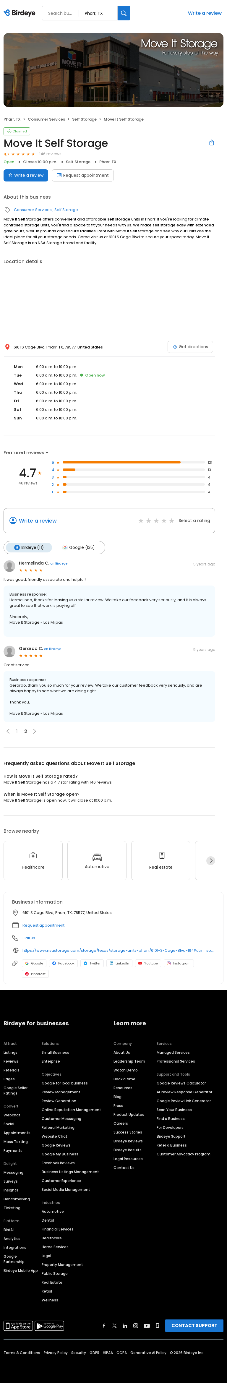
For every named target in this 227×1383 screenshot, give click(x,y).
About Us (122, 1051)
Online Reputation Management (71, 1108)
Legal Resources (128, 1157)
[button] (8, 730)
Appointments (17, 1131)
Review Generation (59, 1099)
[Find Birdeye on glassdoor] (157, 1325)
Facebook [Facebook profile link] (63, 962)
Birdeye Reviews (128, 1140)
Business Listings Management (70, 1170)
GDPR (94, 1351)
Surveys (11, 1180)
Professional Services (176, 1060)
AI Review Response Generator (184, 1091)
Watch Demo (126, 1069)
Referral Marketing (58, 1126)
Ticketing (12, 1206)
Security (78, 1351)
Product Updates (129, 1113)
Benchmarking (17, 1198)
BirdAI (9, 1228)
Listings (10, 1051)
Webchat (12, 1114)
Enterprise (51, 1060)
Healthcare (52, 1237)
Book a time (124, 1078)
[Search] (124, 13)
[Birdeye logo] (21, 13)
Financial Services (58, 1228)
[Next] (210, 859)
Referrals (12, 1069)
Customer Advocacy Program (183, 1153)
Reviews (11, 1060)
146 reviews (50, 154)
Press (118, 1104)
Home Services (55, 1246)
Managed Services (173, 1051)
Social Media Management (66, 1188)
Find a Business (171, 1117)
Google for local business (65, 1082)
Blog (117, 1095)
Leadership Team (129, 1060)
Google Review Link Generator (184, 1099)
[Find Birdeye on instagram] (135, 1325)
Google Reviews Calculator (181, 1082)
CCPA (121, 1351)
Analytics (12, 1237)
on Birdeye (58, 562)
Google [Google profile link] (34, 962)
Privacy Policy (56, 1351)
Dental (48, 1219)
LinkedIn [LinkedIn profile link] (119, 962)
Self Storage (84, 119)
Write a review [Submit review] (25, 175)
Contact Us (124, 1166)
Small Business (55, 1051)
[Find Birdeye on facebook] (104, 1325)
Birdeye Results (128, 1149)
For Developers (170, 1126)
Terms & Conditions (22, 1351)
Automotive (53, 1210)
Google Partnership (14, 1258)
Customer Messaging (61, 1117)
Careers (121, 1122)
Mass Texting (16, 1140)
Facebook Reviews (58, 1162)
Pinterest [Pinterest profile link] (35, 973)
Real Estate (52, 1281)
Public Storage (55, 1272)
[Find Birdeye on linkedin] (125, 1325)
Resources (123, 1086)
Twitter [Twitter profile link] (92, 962)
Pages (9, 1078)
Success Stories (128, 1131)
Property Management (62, 1263)
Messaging (13, 1171)
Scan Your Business (174, 1108)
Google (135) (76, 547)
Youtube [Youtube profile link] (148, 962)
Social (9, 1123)
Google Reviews (56, 1144)
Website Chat (54, 1135)
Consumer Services (46, 119)
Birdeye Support (171, 1135)
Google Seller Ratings (15, 1089)
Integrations (15, 1246)
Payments (13, 1149)
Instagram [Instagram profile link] (179, 962)
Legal (46, 1254)
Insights (11, 1189)
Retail (47, 1290)
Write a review (205, 13)
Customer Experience (61, 1179)
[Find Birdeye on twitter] (114, 1325)
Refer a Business (172, 1144)
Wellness (50, 1299)
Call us (28, 937)
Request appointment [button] (43, 924)
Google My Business (60, 1153)
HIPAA (108, 1351)
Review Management (61, 1091)
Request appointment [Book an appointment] (83, 175)
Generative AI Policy (148, 1351)
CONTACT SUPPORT (194, 1325)
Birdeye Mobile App (21, 1269)
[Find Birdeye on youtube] (147, 1325)
